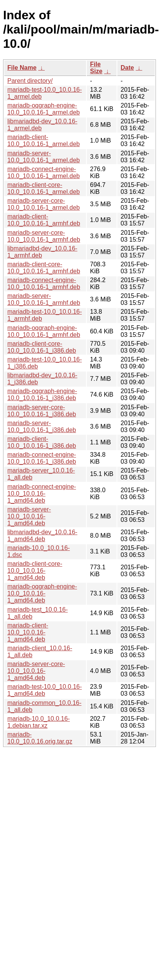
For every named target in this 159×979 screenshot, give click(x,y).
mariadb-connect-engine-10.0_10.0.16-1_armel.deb (43, 172)
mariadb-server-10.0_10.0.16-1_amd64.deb (29, 516)
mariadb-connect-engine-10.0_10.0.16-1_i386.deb (41, 458)
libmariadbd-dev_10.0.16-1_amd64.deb (42, 535)
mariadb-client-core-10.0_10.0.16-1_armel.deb (43, 188)
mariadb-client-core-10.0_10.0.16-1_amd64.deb (34, 570)
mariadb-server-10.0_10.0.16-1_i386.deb (41, 426)
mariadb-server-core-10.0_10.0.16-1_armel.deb (43, 204)
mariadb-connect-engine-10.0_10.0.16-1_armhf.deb (43, 283)
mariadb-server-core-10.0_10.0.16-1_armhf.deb (43, 236)
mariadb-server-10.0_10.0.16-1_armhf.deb (43, 299)
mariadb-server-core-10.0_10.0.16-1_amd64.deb (36, 671)
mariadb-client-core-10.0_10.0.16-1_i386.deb (41, 347)
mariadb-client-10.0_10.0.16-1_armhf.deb (43, 220)
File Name (22, 67)
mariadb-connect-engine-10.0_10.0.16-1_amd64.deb (41, 493)
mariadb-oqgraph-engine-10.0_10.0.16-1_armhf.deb (43, 331)
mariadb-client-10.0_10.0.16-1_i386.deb (41, 442)
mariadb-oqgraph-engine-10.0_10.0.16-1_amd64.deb (42, 593)
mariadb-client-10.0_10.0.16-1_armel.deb (43, 140)
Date (127, 67)
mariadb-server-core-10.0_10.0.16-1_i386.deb (41, 410)
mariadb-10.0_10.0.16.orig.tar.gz (39, 738)
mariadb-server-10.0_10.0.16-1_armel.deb (43, 156)
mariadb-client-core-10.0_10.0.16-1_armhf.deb (43, 267)
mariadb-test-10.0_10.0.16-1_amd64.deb (44, 690)
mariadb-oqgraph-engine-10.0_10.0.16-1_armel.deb (43, 109)
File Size (96, 67)
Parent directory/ (29, 80)
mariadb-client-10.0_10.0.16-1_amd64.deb (27, 632)
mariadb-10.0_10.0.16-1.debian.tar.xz (38, 722)
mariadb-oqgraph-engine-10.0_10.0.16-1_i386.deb (42, 394)
